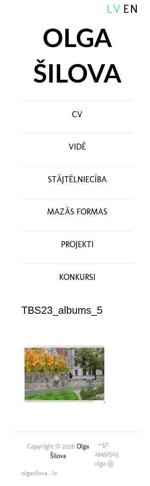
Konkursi (77, 277)
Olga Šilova (77, 55)
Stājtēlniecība (77, 179)
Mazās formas (77, 211)
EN (131, 9)
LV (114, 9)
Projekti (77, 244)
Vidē (77, 147)
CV (77, 114)
